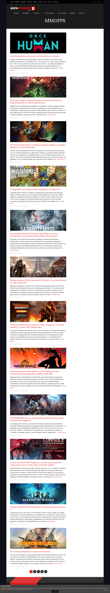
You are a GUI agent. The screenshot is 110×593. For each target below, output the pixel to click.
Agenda (72, 13)
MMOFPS (17, 2)
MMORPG (23, 2)
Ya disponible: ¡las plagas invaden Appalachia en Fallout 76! (35, 189)
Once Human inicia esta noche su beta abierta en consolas (34, 56)
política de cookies (5, 589)
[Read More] (52, 115)
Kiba (12, 162)
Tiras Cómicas (62, 13)
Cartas (12, 2)
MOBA (35, 2)
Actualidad (26, 13)
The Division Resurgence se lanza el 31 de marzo (30, 552)
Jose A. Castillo (15, 73)
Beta (45, 2)
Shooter (40, 2)
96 (42, 571)
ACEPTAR (55, 591)
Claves (49, 2)
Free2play (55, 2)
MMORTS (29, 2)
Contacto (81, 13)
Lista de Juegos (49, 13)
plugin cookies (106, 590)
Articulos (37, 13)
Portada (16, 13)
